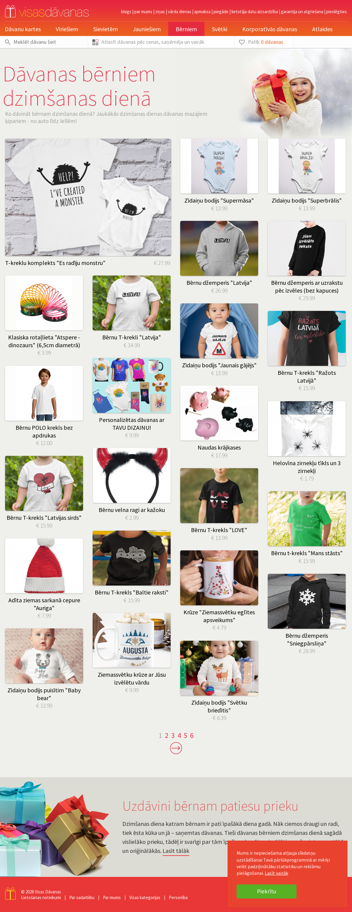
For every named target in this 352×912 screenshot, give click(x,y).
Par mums (143, 11)
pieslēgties (336, 11)
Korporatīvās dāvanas (269, 29)
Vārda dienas (179, 11)
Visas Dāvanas (48, 892)
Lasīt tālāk (176, 850)
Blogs (126, 11)
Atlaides (322, 29)
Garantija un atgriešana (302, 11)
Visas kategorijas (144, 897)
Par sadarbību (81, 897)
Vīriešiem (67, 29)
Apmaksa (202, 11)
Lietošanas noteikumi (41, 897)
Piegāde (220, 11)
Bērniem (186, 29)
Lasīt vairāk (276, 873)
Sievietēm (105, 29)
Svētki (219, 29)
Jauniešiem (147, 29)
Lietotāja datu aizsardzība (254, 11)
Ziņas (160, 11)
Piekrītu (266, 891)
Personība (178, 897)
